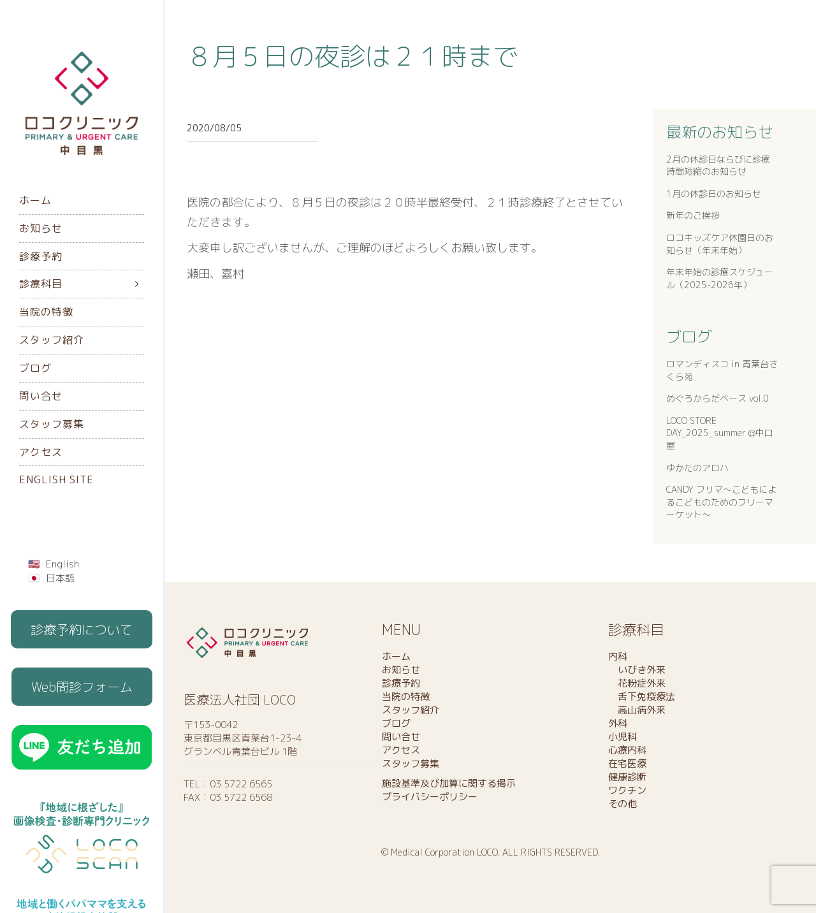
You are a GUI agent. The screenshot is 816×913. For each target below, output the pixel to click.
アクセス (40, 452)
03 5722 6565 (241, 784)
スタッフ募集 (51, 424)
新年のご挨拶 (693, 215)
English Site (56, 479)
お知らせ (40, 228)
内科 (617, 656)
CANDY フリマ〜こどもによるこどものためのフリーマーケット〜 (721, 501)
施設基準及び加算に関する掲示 (449, 783)
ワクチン (627, 790)
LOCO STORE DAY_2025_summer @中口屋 (719, 432)
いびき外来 (637, 669)
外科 (617, 723)
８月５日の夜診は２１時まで (352, 56)
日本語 (60, 578)
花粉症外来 (637, 683)
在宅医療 (627, 763)
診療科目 (40, 284)
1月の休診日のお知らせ (713, 193)
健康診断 (627, 777)
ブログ (35, 368)
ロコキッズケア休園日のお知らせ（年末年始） (719, 243)
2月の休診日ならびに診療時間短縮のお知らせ (718, 165)
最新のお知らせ (719, 132)
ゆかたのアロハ (697, 468)
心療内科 (627, 750)
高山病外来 (637, 710)
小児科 (622, 736)
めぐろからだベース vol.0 (717, 398)
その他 (622, 803)
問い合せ (40, 396)
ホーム (35, 200)
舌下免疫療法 (641, 696)
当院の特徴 (46, 312)
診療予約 (40, 256)
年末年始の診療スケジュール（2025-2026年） (719, 278)
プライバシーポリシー (429, 796)
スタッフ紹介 (51, 340)
